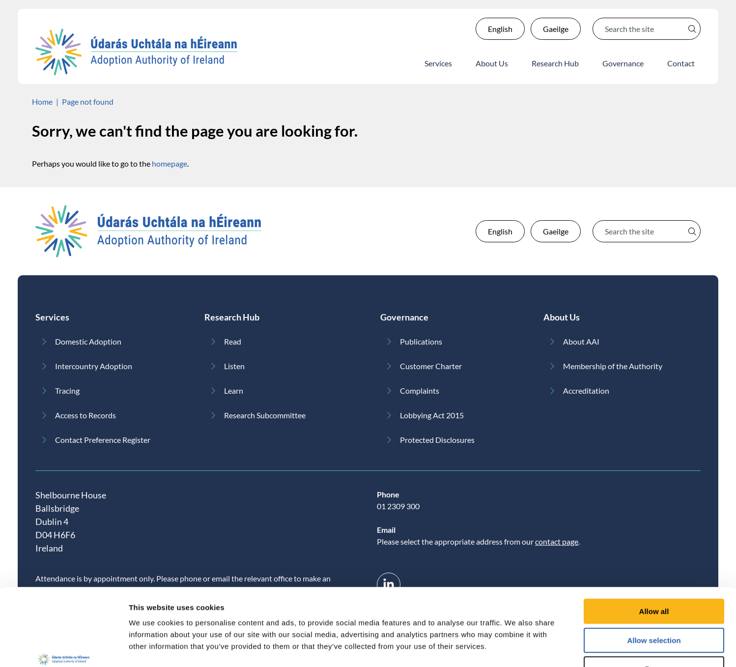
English (500, 28)
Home (42, 101)
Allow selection (653, 576)
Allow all (654, 547)
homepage (169, 163)
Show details (515, 647)
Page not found (87, 101)
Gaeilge (555, 28)
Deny (654, 604)
